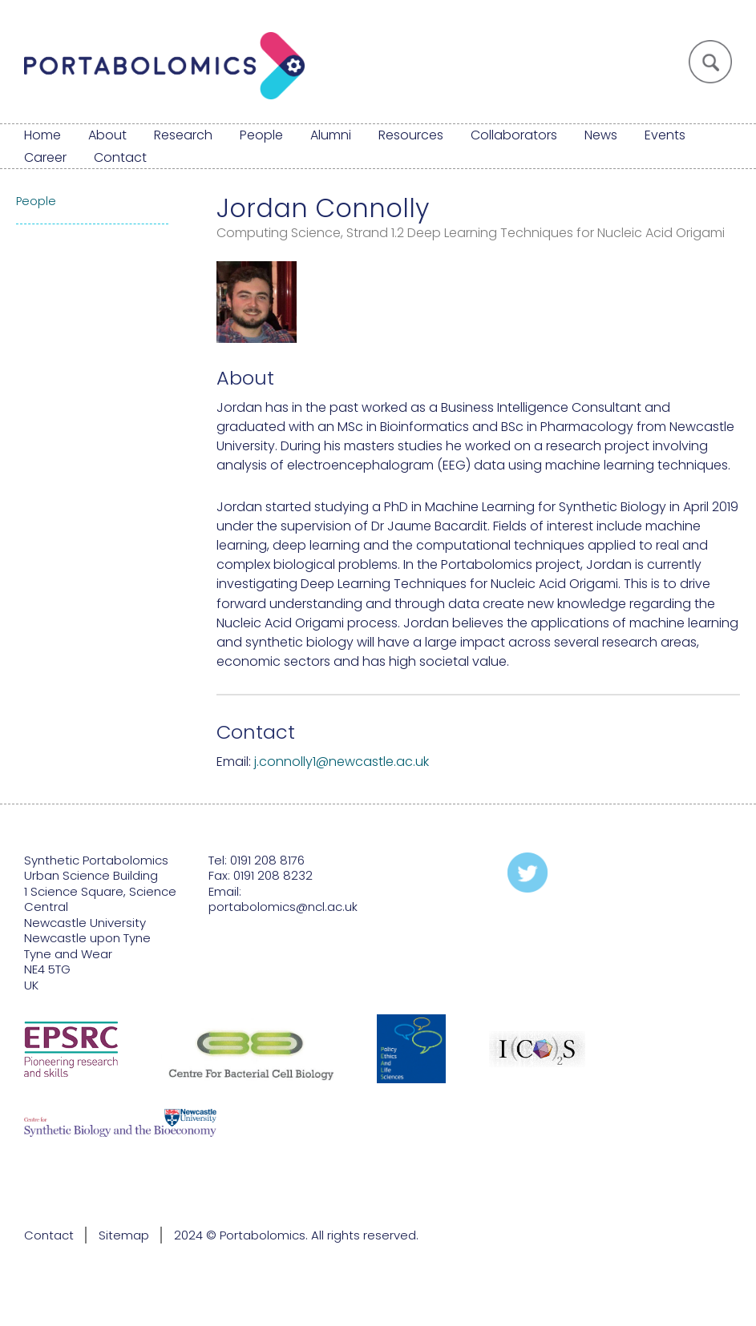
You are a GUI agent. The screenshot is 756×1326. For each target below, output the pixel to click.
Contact (120, 157)
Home (42, 135)
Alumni (330, 135)
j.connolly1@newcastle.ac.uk (341, 761)
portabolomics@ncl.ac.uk (283, 906)
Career (45, 157)
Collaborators (514, 135)
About (107, 135)
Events (665, 135)
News (600, 135)
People (261, 135)
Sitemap (124, 1235)
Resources (410, 135)
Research (183, 135)
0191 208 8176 (267, 860)
